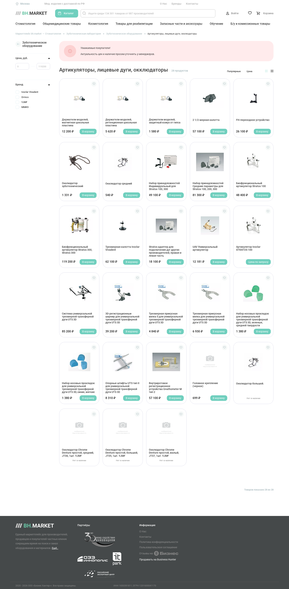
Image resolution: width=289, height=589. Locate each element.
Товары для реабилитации (134, 23)
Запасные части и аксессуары (181, 23)
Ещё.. (55, 548)
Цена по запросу (258, 262)
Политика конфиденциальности (158, 541)
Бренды (176, 3)
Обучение (216, 23)
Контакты (192, 3)
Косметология (98, 23)
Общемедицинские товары (62, 23)
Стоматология (25, 23)
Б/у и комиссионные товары (250, 23)
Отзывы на (158, 553)
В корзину (88, 131)
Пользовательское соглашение (158, 547)
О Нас (163, 3)
